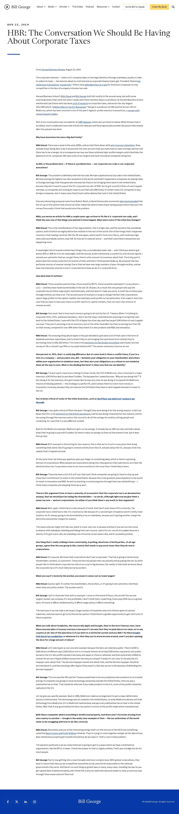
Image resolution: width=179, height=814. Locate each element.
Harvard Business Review (53, 69)
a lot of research (80, 103)
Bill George (17, 7)
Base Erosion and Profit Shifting (61, 733)
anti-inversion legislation (123, 145)
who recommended (129, 201)
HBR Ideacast (84, 122)
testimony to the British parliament (73, 413)
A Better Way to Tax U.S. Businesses (69, 107)
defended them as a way (96, 84)
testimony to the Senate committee (101, 342)
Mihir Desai (66, 96)
